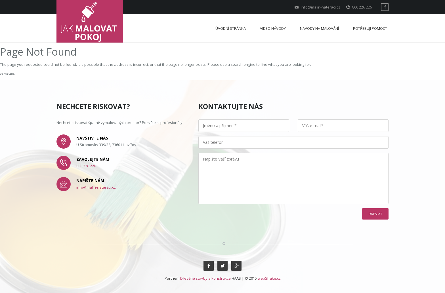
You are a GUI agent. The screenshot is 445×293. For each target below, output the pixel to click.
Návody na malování (319, 28)
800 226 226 (359, 7)
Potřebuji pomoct (370, 28)
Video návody (273, 28)
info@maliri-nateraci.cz (317, 7)
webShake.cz (269, 278)
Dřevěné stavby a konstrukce (205, 278)
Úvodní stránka (230, 28)
